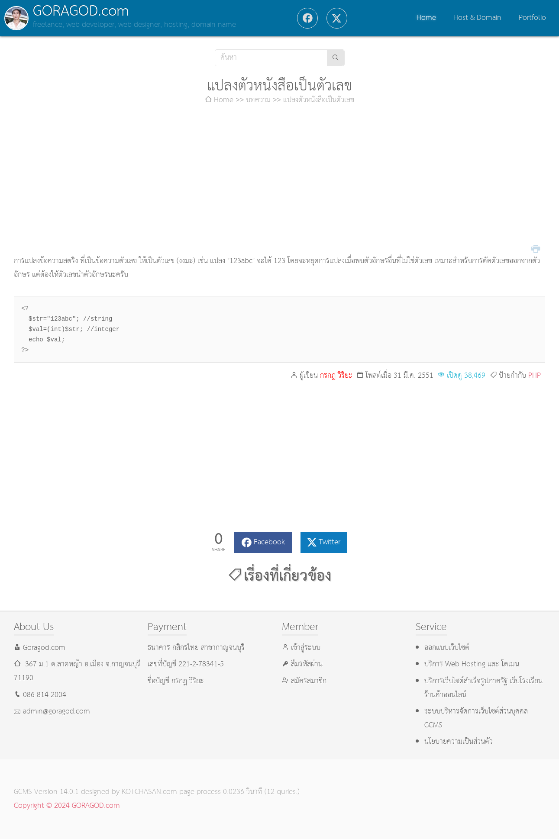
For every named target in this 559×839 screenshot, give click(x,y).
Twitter (329, 542)
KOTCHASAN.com (149, 792)
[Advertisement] (280, 180)
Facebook (269, 542)
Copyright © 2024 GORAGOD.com (67, 806)
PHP (534, 376)
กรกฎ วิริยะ (336, 376)
